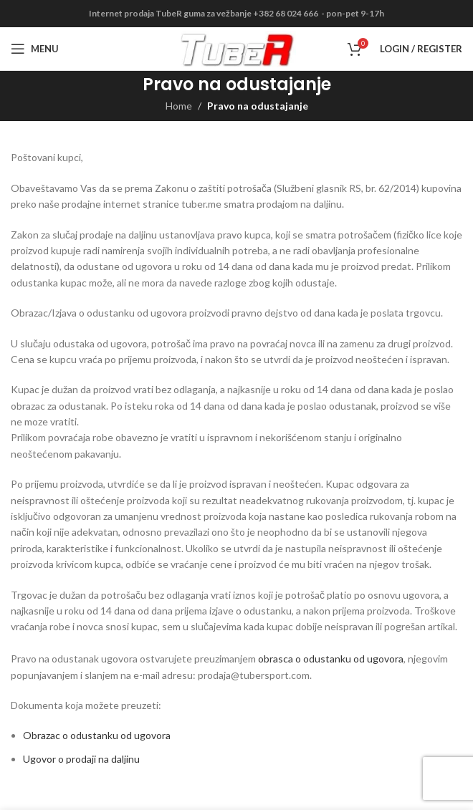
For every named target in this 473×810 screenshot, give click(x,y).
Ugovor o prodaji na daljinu (81, 759)
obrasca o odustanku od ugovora (330, 658)
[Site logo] (237, 48)
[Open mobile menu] (35, 48)
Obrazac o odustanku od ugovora (97, 735)
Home (179, 106)
